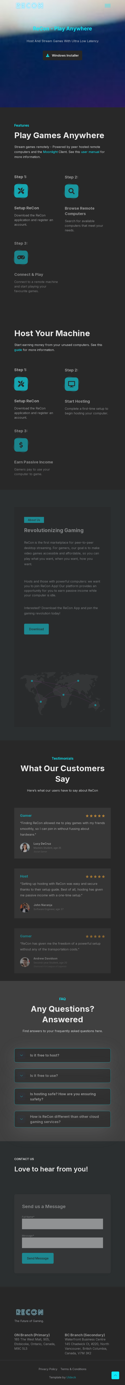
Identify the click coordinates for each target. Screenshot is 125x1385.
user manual (90, 152)
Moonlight (50, 152)
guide (18, 350)
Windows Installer (62, 56)
